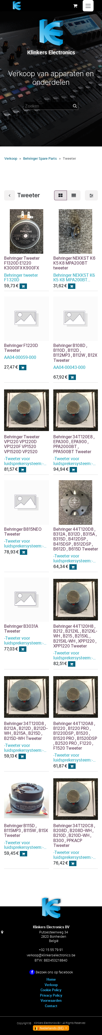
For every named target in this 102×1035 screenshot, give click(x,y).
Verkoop (10, 158)
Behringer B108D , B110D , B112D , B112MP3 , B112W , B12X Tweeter (75, 353)
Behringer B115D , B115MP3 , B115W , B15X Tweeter (26, 830)
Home (51, 979)
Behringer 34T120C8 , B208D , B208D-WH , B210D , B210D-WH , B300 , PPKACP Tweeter (74, 835)
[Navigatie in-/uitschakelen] (88, 5)
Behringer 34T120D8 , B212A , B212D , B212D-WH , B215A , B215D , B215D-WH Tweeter (26, 731)
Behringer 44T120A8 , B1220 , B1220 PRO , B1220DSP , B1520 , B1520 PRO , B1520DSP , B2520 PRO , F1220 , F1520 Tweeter (75, 736)
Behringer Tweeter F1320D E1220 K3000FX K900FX (21, 263)
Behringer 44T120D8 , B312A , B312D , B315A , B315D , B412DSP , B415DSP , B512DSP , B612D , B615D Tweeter (75, 539)
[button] (23, 286)
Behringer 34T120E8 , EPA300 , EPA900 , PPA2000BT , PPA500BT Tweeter (74, 444)
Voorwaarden (51, 1000)
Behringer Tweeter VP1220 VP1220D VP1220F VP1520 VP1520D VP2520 (21, 444)
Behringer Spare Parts (40, 158)
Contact (51, 1005)
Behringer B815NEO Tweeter (23, 532)
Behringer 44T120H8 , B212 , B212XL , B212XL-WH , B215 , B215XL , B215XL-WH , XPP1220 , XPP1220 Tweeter (75, 636)
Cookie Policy (51, 989)
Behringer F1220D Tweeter (21, 348)
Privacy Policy (51, 995)
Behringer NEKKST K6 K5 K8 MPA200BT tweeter (74, 263)
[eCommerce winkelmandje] (75, 5)
